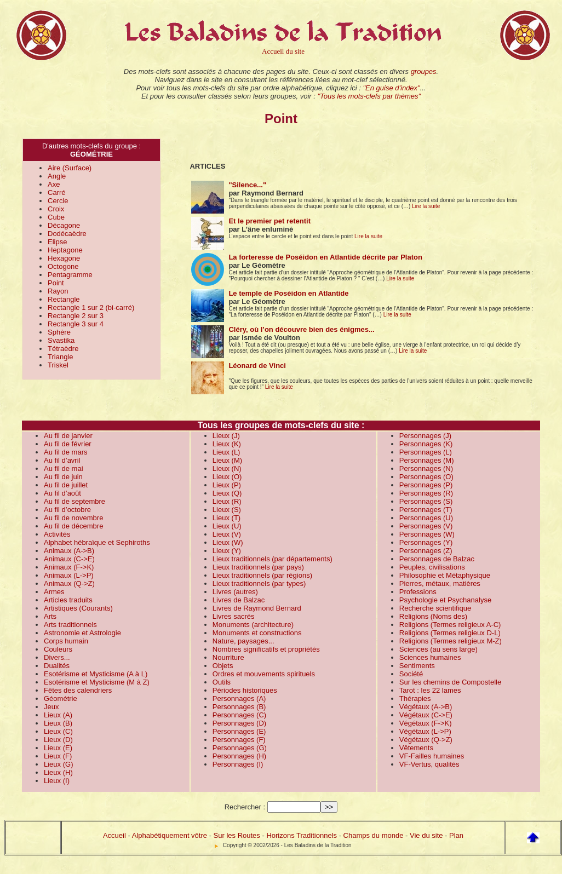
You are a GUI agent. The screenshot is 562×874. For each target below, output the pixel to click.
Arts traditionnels (70, 624)
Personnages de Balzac (436, 559)
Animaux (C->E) (69, 559)
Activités (57, 534)
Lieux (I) (57, 781)
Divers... (57, 657)
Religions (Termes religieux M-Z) (450, 641)
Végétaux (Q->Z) (425, 739)
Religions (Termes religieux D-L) (450, 633)
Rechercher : (245, 807)
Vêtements (416, 748)
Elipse (57, 242)
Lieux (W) (228, 542)
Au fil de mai (63, 468)
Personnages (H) (239, 756)
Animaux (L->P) (69, 575)
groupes (424, 71)
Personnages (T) (425, 509)
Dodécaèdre (67, 233)
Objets (223, 666)
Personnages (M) (426, 460)
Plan (456, 835)
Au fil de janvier (68, 436)
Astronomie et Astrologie (82, 633)
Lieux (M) (227, 460)
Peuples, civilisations (432, 567)
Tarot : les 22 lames (430, 690)
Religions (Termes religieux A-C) (450, 624)
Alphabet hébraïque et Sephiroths (97, 542)
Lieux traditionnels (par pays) (258, 567)
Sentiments (417, 666)
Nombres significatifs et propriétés (266, 649)
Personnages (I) (238, 764)
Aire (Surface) (69, 168)
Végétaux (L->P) (425, 731)
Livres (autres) (235, 592)
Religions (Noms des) (433, 616)
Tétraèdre (63, 348)
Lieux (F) (58, 756)
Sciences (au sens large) (438, 649)
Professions (418, 592)
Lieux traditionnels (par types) (259, 583)
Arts (50, 616)
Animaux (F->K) (69, 567)
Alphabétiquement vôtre (169, 835)
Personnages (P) (426, 485)
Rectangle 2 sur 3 (76, 316)
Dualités (57, 666)
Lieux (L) (226, 452)
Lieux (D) (58, 739)
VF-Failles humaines (431, 756)
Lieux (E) (58, 748)
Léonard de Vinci (257, 365)
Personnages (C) (239, 715)
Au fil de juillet (66, 485)
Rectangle (64, 299)
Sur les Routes (237, 835)
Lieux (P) (227, 485)
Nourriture (228, 657)
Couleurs (58, 649)
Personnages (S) (426, 501)
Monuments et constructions (257, 633)
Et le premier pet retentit (269, 221)
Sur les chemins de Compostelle (450, 682)
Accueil (114, 835)
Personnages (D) (239, 723)
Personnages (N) (426, 468)
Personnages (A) (239, 698)
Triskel (58, 365)
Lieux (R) (227, 501)
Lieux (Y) (227, 551)
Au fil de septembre (74, 501)
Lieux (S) (227, 509)
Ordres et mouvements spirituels (264, 674)
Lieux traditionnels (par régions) (262, 575)
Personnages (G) (240, 748)
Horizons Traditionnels (301, 835)
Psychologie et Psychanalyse (445, 600)
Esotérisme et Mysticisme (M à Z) (97, 682)
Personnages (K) (426, 444)
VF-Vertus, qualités (429, 764)
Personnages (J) (425, 436)
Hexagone (64, 258)
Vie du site (426, 835)
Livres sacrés (234, 616)
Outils (222, 682)
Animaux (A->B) (69, 551)
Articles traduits (68, 600)
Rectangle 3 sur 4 (76, 324)
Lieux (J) (226, 436)
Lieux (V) (227, 534)
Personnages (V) (426, 526)
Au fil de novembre (73, 518)
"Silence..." (247, 185)
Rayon (58, 291)
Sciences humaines (430, 657)
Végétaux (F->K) (425, 723)
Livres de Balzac (239, 600)
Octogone (63, 266)
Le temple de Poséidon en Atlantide (288, 293)
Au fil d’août (62, 493)
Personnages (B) (239, 707)
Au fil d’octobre (67, 509)
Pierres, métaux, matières (439, 583)
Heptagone (65, 250)
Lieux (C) (58, 731)
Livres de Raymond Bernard (257, 608)
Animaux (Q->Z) (69, 583)
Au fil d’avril (62, 460)
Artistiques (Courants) (78, 608)
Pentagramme (70, 275)
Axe (54, 184)
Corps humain (66, 641)
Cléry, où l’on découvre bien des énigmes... (301, 329)
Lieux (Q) (227, 493)
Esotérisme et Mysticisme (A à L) (95, 674)
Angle (57, 176)
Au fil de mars (65, 452)
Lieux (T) (226, 518)
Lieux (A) (58, 715)
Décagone (64, 225)
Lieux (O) (227, 477)
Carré (57, 192)
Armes (54, 592)
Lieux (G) (58, 764)
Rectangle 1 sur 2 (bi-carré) (91, 307)
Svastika (61, 340)
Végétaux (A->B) (425, 707)
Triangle (60, 357)
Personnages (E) (239, 731)
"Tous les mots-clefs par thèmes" (369, 96)
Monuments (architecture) (253, 624)
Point (56, 283)
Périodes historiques (245, 690)
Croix (56, 209)
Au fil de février (67, 444)
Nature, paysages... (243, 641)
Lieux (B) (58, 723)
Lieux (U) (227, 526)
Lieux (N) (227, 468)
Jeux (51, 707)
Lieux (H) (58, 772)
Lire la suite (426, 206)
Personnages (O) (426, 477)
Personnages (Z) (425, 551)
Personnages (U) (426, 518)
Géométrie (60, 698)
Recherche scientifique (435, 608)
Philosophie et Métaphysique (444, 575)
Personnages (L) (425, 452)
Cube (56, 217)
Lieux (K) (227, 444)
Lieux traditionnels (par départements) (272, 559)
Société (411, 674)
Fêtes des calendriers (78, 690)
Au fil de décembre (73, 526)
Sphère (59, 332)
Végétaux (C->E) (425, 715)
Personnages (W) (427, 534)
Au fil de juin (63, 477)
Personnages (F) (239, 739)
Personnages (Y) (426, 542)
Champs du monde (373, 835)
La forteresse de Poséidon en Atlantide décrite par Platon (325, 257)
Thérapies (415, 698)
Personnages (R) (426, 493)
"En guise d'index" (391, 88)
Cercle (58, 201)
